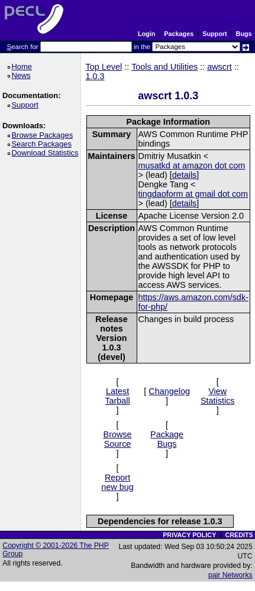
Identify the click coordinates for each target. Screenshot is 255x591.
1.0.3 (95, 76)
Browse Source (118, 439)
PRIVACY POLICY (189, 534)
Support (214, 33)
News (23, 75)
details (184, 175)
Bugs (244, 33)
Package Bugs (166, 439)
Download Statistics (47, 152)
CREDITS (239, 534)
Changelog (169, 391)
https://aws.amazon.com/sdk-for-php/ (193, 302)
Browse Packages (44, 135)
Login (146, 33)
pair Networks (230, 575)
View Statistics (218, 396)
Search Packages (43, 143)
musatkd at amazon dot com (192, 165)
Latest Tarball (117, 396)
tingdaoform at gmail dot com (193, 194)
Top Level (104, 67)
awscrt (219, 67)
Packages (178, 33)
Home (23, 66)
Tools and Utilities (164, 67)
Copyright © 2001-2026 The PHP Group (55, 549)
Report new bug (117, 482)
